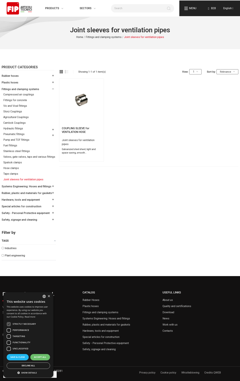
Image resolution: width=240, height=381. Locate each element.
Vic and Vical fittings (15, 105)
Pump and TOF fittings (16, 139)
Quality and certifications (176, 306)
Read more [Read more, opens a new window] (30, 316)
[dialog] (28, 335)
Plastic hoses (10, 82)
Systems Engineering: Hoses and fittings (26, 186)
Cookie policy (168, 372)
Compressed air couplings (18, 94)
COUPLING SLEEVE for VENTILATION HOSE (75, 130)
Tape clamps (10, 173)
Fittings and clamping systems (20, 89)
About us (167, 300)
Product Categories (20, 67)
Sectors (84, 8)
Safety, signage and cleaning (19, 219)
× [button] (49, 296)
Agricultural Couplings (16, 117)
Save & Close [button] (17, 357)
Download (168, 312)
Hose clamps (11, 168)
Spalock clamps (12, 162)
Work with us (170, 324)
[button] (28, 372)
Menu (190, 8)
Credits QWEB (212, 372)
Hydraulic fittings (13, 128)
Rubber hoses (10, 75)
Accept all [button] (40, 357)
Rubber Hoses (90, 300)
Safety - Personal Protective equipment (26, 213)
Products (51, 8)
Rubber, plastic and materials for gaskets (27, 193)
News (165, 318)
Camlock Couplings (14, 122)
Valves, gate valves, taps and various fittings (29, 156)
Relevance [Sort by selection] (227, 71)
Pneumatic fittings (13, 134)
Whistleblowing (190, 372)
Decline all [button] (28, 365)
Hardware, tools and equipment (21, 199)
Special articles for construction (21, 206)
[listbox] (44, 296)
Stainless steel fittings (16, 151)
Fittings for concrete (15, 100)
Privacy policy (147, 372)
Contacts (167, 330)
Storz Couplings (12, 111)
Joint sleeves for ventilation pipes (23, 179)
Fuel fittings (10, 145)
